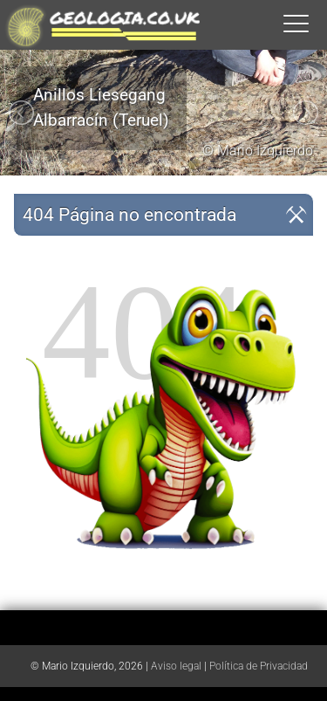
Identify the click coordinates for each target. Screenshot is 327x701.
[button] (314, 22)
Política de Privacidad (258, 666)
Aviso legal (176, 666)
